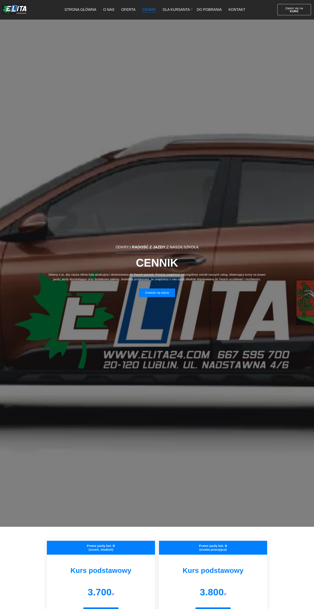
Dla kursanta (177, 10)
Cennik (149, 10)
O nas (108, 10)
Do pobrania (209, 10)
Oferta (128, 10)
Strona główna (80, 10)
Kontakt (236, 10)
